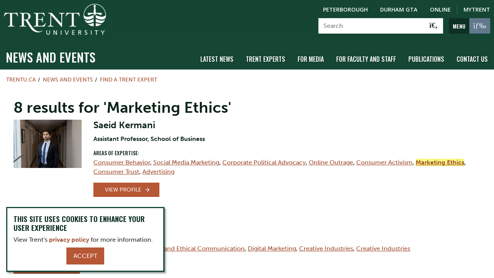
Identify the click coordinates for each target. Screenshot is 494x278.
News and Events (50, 57)
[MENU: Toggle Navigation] (469, 26)
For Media (311, 59)
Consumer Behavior (121, 162)
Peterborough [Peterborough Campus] (345, 9)
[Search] (371, 26)
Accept (85, 255)
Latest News (216, 59)
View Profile (123, 189)
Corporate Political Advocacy (264, 162)
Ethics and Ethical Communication (195, 248)
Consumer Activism (384, 162)
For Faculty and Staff (366, 59)
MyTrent (477, 9)
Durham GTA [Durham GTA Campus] (399, 9)
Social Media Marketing (186, 162)
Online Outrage (331, 162)
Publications (426, 59)
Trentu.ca (21, 79)
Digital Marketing (272, 248)
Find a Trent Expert (128, 79)
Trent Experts (265, 59)
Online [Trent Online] (440, 9)
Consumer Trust (116, 171)
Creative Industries (326, 248)
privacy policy (69, 239)
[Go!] (433, 26)
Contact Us (472, 59)
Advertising (158, 171)
